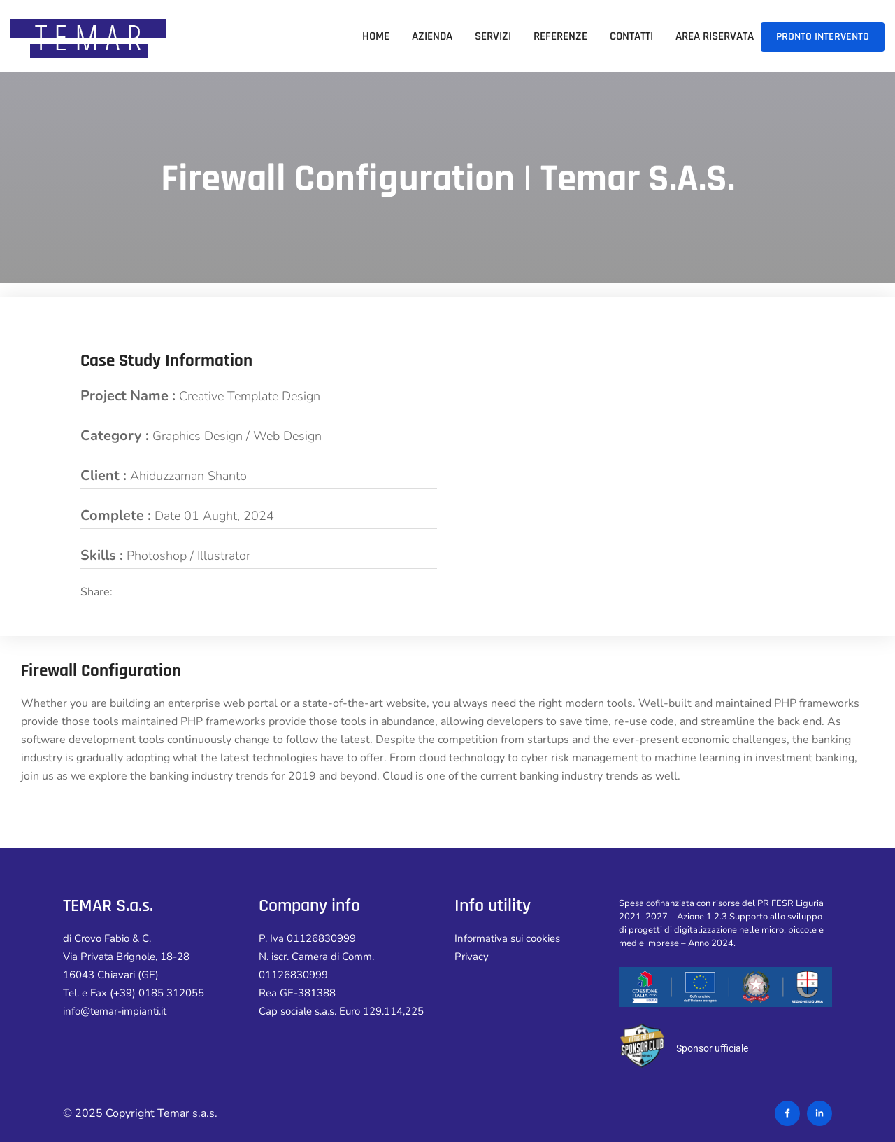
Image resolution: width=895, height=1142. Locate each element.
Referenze (560, 36)
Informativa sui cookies (507, 938)
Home (375, 36)
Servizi (493, 36)
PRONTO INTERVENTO (822, 36)
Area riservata (714, 36)
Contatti (631, 36)
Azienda (432, 36)
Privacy (471, 957)
